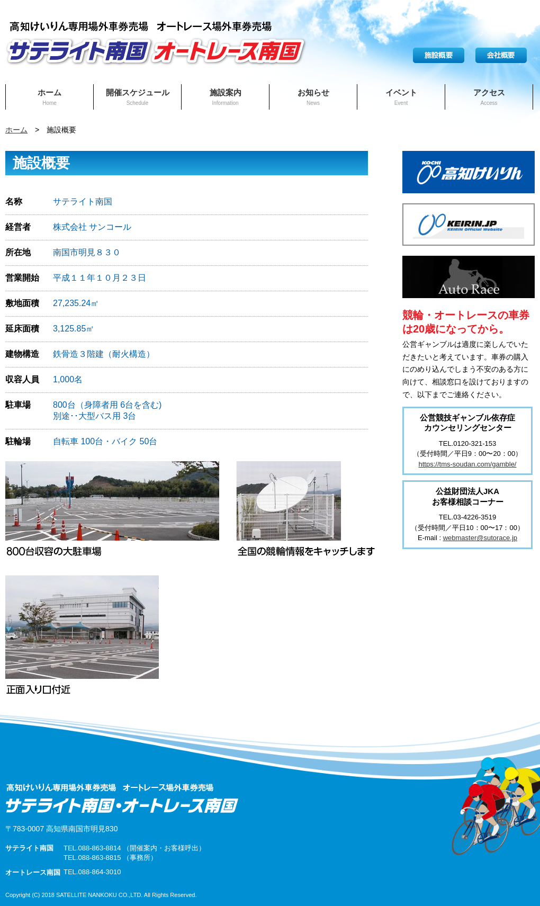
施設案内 (225, 97)
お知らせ (313, 97)
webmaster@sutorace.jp (480, 538)
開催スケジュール (137, 97)
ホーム (49, 97)
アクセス (489, 97)
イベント (401, 97)
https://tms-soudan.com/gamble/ (468, 464)
